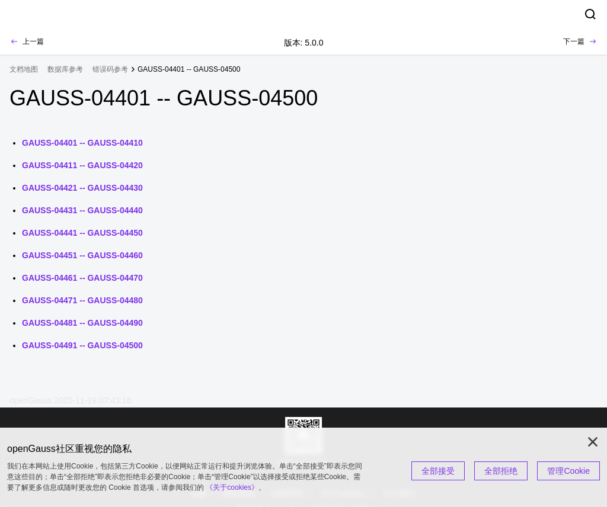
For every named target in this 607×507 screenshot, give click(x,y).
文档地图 (23, 69)
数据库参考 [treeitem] (65, 69)
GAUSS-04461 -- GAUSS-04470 (82, 278)
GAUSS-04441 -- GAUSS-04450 (82, 233)
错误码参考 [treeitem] (110, 69)
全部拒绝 (500, 471)
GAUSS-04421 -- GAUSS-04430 (82, 187)
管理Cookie (568, 471)
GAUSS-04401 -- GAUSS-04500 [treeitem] (189, 69)
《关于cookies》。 (236, 487)
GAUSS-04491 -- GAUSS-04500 (82, 345)
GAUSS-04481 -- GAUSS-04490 (82, 323)
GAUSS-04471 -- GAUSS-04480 (82, 300)
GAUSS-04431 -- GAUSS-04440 (82, 210)
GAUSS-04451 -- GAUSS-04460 (82, 255)
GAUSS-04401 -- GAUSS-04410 (82, 142)
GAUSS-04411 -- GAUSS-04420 (82, 165)
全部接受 (438, 471)
